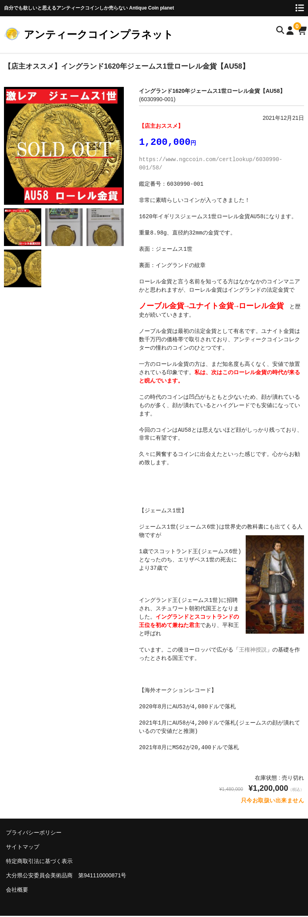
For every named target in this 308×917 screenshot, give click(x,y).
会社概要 (17, 891)
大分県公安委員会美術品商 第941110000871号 (66, 876)
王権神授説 (253, 651)
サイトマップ (22, 848)
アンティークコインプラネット (98, 34)
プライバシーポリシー (34, 833)
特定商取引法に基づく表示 (39, 862)
